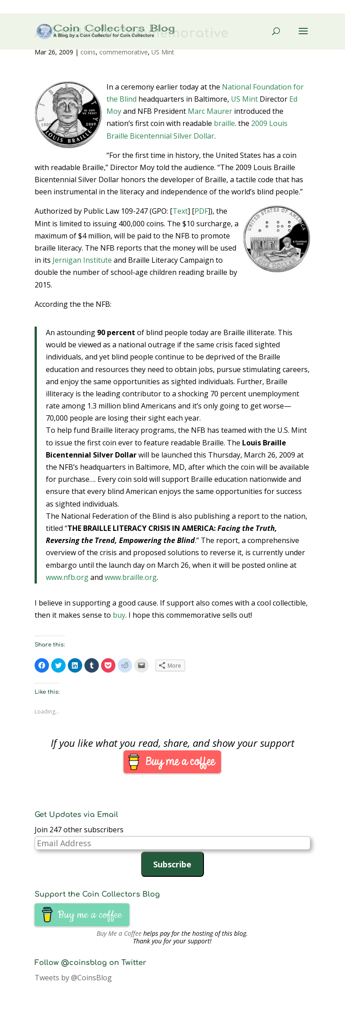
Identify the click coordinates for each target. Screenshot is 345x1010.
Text (180, 211)
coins (88, 52)
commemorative (123, 52)
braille (224, 123)
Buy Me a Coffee (119, 933)
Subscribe (172, 864)
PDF (201, 211)
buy (119, 615)
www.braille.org (131, 577)
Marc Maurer (210, 111)
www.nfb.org (67, 577)
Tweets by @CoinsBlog (73, 978)
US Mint (162, 52)
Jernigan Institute (82, 260)
